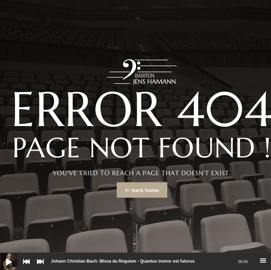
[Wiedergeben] (3, 256)
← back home (142, 189)
